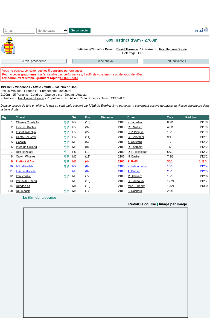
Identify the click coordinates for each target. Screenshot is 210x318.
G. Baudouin (136, 181)
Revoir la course (142, 204)
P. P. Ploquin (136, 132)
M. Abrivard (135, 176)
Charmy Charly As (27, 122)
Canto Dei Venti (26, 137)
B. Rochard (135, 190)
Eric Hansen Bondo (173, 49)
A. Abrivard (135, 142)
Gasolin (21, 142)
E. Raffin (133, 161)
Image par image (173, 204)
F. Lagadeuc (135, 122)
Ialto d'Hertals (24, 166)
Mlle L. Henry (136, 186)
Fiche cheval (105, 61)
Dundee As (23, 186)
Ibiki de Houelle (26, 171)
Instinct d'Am (25, 161)
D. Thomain (135, 146)
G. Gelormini (136, 137)
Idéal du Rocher (26, 127)
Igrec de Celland (26, 146)
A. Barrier (134, 171)
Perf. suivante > (175, 61)
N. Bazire (133, 156)
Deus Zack (23, 190)
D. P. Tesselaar (137, 151)
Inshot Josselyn (26, 132)
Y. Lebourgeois (137, 166)
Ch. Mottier (135, 127)
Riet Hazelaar (24, 151)
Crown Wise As (25, 156)
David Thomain (127, 49)
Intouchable (23, 176)
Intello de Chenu (26, 181)
